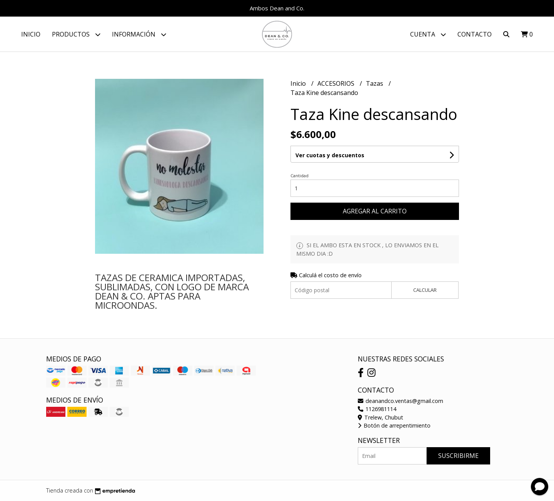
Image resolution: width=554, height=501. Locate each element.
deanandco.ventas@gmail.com (400, 400)
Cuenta (428, 34)
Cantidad (299, 175)
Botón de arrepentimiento (394, 425)
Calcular (425, 289)
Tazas (375, 83)
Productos (76, 34)
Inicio (30, 34)
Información (139, 34)
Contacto (474, 34)
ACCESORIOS (336, 83)
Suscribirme (458, 455)
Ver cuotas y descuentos (329, 155)
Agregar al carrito (375, 211)
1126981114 (377, 409)
